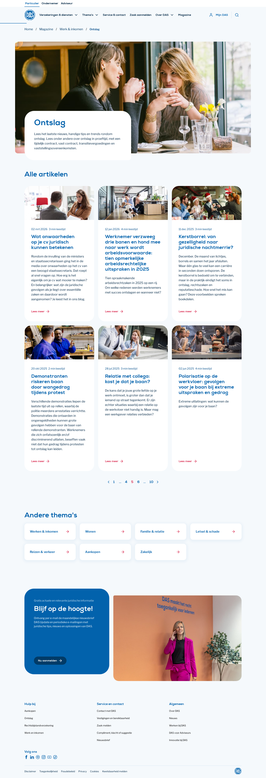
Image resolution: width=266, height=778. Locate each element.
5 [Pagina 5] (132, 482)
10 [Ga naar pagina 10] (151, 482)
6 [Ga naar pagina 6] (138, 482)
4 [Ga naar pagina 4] (126, 482)
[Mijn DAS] (218, 15)
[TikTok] (55, 757)
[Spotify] (38, 757)
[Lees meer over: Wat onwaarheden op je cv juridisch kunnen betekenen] (40, 311)
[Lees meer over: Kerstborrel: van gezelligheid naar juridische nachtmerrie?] (188, 311)
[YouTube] (49, 757)
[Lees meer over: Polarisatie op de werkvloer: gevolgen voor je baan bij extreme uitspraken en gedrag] (188, 461)
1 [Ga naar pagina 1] (114, 482)
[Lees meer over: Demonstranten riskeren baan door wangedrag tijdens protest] (40, 461)
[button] (67, 531)
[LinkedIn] (32, 757)
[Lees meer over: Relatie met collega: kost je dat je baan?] (114, 461)
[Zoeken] (238, 15)
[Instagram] (43, 757)
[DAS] (29, 15)
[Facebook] (26, 757)
